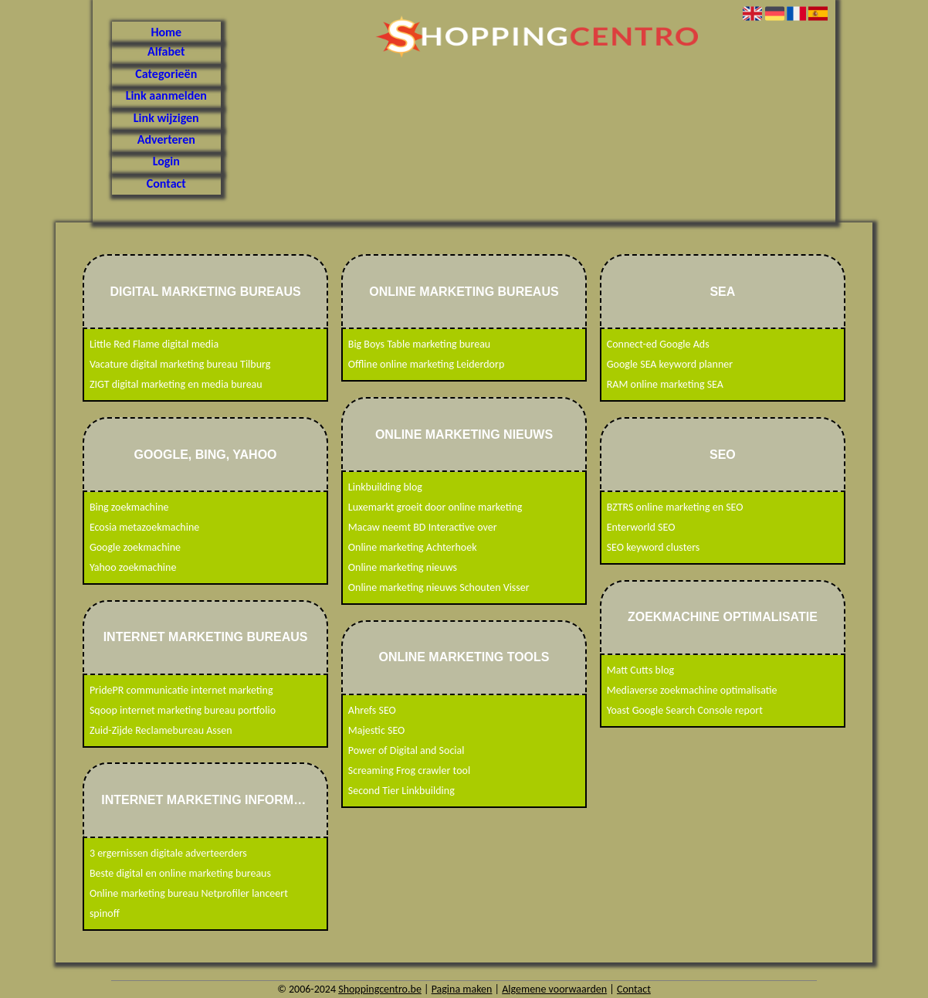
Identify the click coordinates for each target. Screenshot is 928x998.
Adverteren (166, 139)
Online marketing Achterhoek (412, 547)
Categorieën (166, 73)
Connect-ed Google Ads (658, 344)
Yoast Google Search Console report (685, 710)
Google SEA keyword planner (670, 364)
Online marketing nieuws (402, 567)
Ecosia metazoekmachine (144, 527)
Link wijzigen (166, 117)
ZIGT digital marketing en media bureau (176, 384)
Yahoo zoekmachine (133, 567)
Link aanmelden (166, 95)
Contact (166, 183)
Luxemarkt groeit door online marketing (435, 507)
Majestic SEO (376, 730)
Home (166, 32)
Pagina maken (462, 989)
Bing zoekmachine (129, 507)
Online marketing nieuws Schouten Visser (439, 587)
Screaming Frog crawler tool (409, 770)
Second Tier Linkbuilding (401, 790)
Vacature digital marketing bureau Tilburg (180, 364)
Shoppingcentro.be (380, 989)
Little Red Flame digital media (154, 344)
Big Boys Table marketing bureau (419, 344)
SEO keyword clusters (653, 547)
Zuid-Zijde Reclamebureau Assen (161, 730)
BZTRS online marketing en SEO (675, 507)
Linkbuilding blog (385, 487)
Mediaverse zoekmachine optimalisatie (692, 690)
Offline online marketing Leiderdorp (426, 364)
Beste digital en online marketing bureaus (180, 873)
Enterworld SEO (641, 527)
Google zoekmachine (135, 547)
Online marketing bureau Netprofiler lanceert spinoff (189, 903)
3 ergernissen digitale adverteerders (168, 853)
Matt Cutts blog (640, 670)
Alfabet (166, 51)
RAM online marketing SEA (665, 384)
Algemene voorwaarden (554, 989)
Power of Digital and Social (406, 750)
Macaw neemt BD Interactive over (422, 527)
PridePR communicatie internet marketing (181, 690)
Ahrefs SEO (372, 710)
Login (166, 161)
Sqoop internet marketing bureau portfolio (183, 710)
